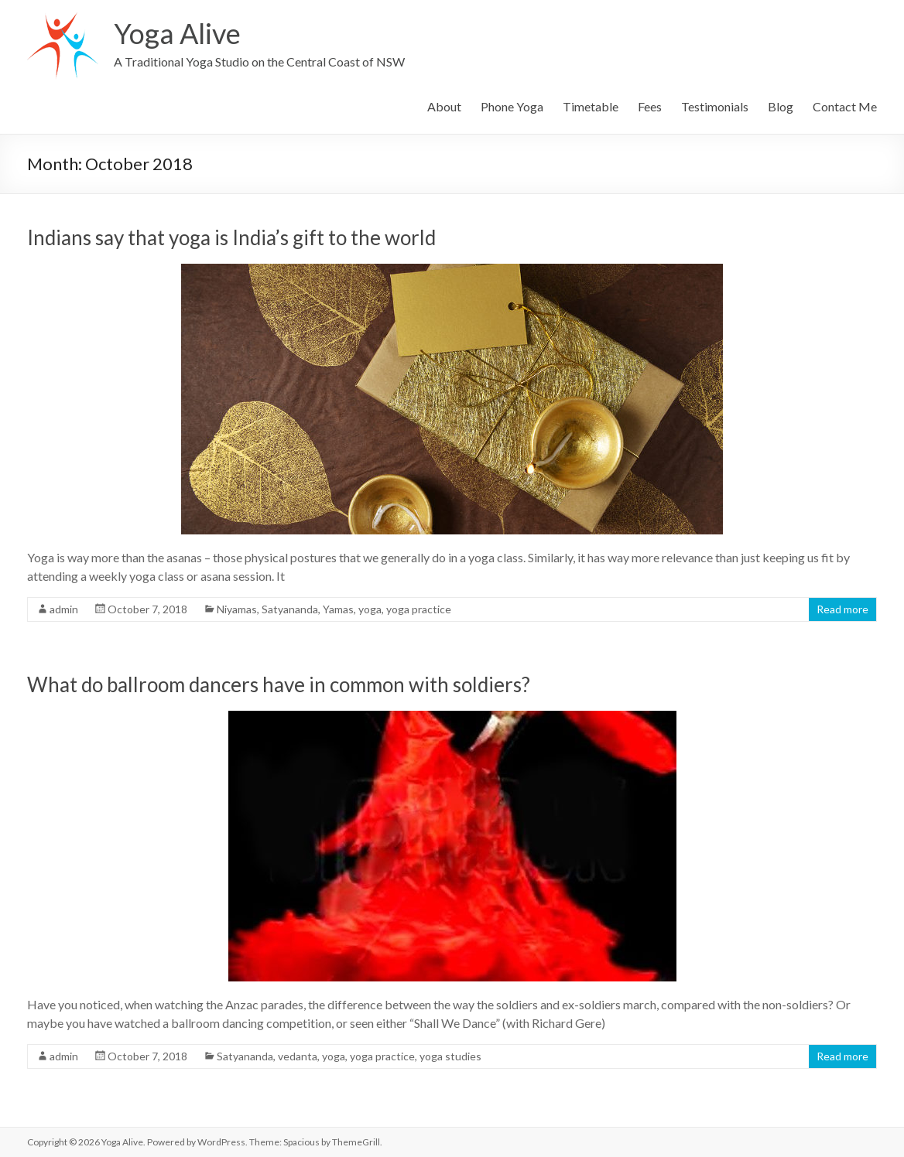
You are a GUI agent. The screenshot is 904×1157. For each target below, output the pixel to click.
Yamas (338, 609)
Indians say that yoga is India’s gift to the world (231, 237)
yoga (370, 609)
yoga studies (450, 1056)
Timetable (590, 106)
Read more (842, 609)
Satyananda (290, 609)
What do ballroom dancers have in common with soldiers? (278, 684)
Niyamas (237, 609)
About (444, 106)
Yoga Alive (177, 33)
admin (64, 609)
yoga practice (418, 609)
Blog (780, 106)
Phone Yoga (512, 106)
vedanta (297, 1056)
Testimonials (714, 106)
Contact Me (845, 106)
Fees (650, 106)
